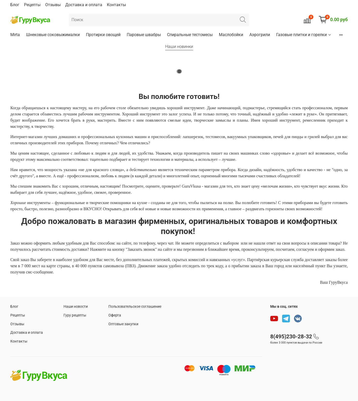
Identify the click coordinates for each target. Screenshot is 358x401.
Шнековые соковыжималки (53, 34)
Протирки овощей (103, 34)
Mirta (15, 34)
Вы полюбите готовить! (179, 96)
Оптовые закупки (123, 324)
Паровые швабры (144, 34)
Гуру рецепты (74, 315)
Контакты (116, 4)
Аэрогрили (259, 34)
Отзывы (53, 4)
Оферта (114, 315)
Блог (14, 4)
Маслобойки (231, 34)
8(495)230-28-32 (291, 336)
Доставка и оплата (83, 4)
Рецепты (32, 4)
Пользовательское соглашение (134, 306)
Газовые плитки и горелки (304, 34)
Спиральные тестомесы (190, 34)
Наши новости (75, 306)
